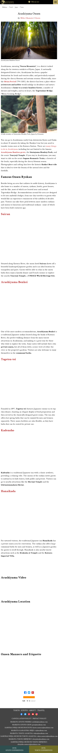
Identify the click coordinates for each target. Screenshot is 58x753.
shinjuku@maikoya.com (40, 739)
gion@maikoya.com (39, 725)
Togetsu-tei (8, 359)
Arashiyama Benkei (14, 282)
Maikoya (4, 7)
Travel (11, 7)
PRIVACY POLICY (39, 718)
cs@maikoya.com (41, 730)
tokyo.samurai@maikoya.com (47, 736)
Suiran (5, 214)
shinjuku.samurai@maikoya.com (29, 744)
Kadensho (7, 430)
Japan (16, 7)
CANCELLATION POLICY (21, 718)
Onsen (22, 7)
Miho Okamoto (27, 18)
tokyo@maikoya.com (40, 733)
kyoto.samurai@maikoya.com (43, 727)
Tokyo (16, 710)
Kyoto (24, 710)
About (32, 710)
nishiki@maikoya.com (40, 722)
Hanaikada (8, 491)
